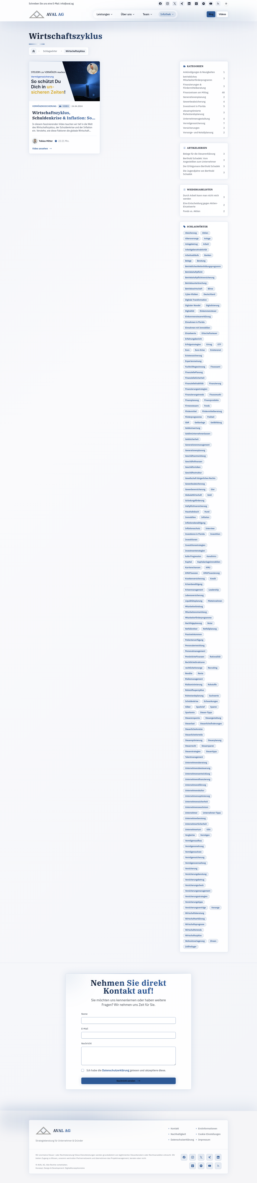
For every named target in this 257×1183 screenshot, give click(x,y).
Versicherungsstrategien (196, 896)
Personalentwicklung (194, 645)
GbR (187, 422)
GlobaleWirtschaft (193, 495)
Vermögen (204, 835)
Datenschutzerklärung (115, 1070)
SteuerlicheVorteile (194, 735)
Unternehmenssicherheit (196, 801)
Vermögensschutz (193, 852)
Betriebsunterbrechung (195, 283)
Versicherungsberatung (196, 874)
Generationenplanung (195, 450)
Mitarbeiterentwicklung (196, 612)
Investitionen (191, 539)
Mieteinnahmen (215, 601)
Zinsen (213, 941)
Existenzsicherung (193, 355)
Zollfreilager (190, 946)
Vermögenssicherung (44, 106)
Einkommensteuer (208, 311)
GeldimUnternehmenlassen (197, 433)
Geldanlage (200, 422)
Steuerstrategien (192, 751)
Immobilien (190, 517)
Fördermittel (191, 411)
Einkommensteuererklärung (198, 316)
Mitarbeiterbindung (194, 606)
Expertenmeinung (193, 361)
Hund (207, 511)
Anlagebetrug (191, 244)
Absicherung (191, 233)
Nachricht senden (128, 1080)
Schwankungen (211, 701)
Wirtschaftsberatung (194, 913)
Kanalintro (211, 556)
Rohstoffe (212, 684)
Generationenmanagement (197, 445)
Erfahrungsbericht (193, 339)
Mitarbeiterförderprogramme (198, 617)
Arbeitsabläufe (192, 255)
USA (208, 829)
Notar (209, 623)
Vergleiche (190, 835)
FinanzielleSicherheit (194, 378)
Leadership (214, 590)
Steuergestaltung (213, 718)
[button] (226, 4)
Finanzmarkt (215, 394)
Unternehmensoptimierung (197, 796)
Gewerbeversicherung (195, 489)
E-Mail (84, 1028)
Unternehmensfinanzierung (197, 779)
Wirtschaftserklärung (195, 919)
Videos (222, 14)
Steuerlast (190, 723)
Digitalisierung (212, 305)
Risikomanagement (194, 679)
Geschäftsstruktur (193, 472)
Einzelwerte (190, 333)
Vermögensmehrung (194, 846)
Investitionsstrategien (195, 545)
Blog (211, 14)
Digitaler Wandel (192, 305)
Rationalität (215, 656)
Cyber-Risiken (191, 294)
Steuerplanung (214, 740)
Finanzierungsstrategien (196, 389)
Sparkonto (190, 712)
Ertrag (209, 344)
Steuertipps (211, 751)
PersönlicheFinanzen (194, 656)
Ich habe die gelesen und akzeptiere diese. (126, 1070)
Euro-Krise (200, 350)
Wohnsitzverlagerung (195, 941)
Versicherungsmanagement (197, 891)
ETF (219, 344)
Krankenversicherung (195, 578)
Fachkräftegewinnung (195, 367)
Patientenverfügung (194, 640)
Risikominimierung (193, 684)
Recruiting (212, 668)
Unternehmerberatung (195, 818)
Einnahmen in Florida (195, 322)
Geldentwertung (192, 428)
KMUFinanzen (191, 573)
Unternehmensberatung (196, 762)
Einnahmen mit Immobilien (197, 327)
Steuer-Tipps (206, 712)
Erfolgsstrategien (193, 344)
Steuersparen (208, 746)
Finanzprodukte (211, 400)
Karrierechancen (192, 567)
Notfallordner (191, 629)
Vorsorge (215, 907)
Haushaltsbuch (192, 511)
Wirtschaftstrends (193, 930)
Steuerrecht (190, 746)
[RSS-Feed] (218, 3)
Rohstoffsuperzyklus (194, 690)
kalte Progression (193, 556)
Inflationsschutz (192, 528)
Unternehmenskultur (194, 790)
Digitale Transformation (196, 300)
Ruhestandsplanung (194, 695)
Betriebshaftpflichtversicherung (199, 277)
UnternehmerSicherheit (196, 824)
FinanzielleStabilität (194, 383)
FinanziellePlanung (194, 372)
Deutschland (209, 294)
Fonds (207, 406)
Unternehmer (191, 813)
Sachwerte (214, 695)
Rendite (188, 673)
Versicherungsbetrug (194, 879)
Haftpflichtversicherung (196, 506)
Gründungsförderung (194, 500)
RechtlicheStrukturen (195, 662)
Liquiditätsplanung (193, 601)
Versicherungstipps (194, 902)
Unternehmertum (193, 829)
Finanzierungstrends (194, 394)
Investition (215, 534)
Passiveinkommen (193, 634)
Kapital (188, 562)
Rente (200, 673)
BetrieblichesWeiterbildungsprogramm (203, 266)
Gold (209, 495)
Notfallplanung (210, 629)
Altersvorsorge (191, 238)
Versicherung (191, 868)
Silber (188, 707)
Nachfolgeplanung (193, 623)
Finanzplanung (192, 400)
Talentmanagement (194, 757)
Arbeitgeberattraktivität (196, 249)
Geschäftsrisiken (192, 467)
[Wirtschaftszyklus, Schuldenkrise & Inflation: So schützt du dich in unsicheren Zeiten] (64, 107)
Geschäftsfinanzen (193, 461)
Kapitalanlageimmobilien (208, 562)
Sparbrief (200, 707)
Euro (187, 350)
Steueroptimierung (193, 740)
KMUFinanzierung (211, 573)
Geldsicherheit (191, 439)
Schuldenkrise (191, 701)
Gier (213, 489)
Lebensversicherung (194, 595)
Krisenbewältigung (193, 584)
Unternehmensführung (195, 785)
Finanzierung (215, 383)
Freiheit (210, 417)
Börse (210, 288)
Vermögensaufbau (193, 840)
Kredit (213, 578)
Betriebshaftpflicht (193, 272)
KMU (208, 567)
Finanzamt (215, 367)
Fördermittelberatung (212, 411)
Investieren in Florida (195, 534)
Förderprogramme (193, 417)
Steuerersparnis (192, 718)
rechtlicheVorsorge (193, 668)
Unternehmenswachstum (196, 807)
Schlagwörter (50, 51)
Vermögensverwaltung (195, 863)
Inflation (205, 517)
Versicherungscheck (194, 885)
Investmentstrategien (195, 551)
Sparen (213, 707)
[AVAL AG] (46, 14)
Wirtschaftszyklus (193, 935)
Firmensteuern (192, 406)
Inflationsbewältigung (195, 523)
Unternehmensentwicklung (197, 774)
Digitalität (189, 311)
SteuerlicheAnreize (194, 729)
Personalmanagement (195, 651)
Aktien (205, 233)
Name (84, 1013)
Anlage (207, 238)
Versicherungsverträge (195, 907)
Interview (210, 528)
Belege (188, 261)
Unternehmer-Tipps (212, 813)
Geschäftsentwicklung (195, 456)
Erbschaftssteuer (209, 333)
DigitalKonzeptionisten (75, 1168)
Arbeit (206, 244)
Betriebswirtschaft (193, 288)
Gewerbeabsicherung (195, 484)
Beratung (201, 261)
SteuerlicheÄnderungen (211, 723)
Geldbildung (216, 422)
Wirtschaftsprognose (194, 924)
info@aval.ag (67, 3)
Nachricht (86, 1043)
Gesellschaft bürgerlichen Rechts (200, 478)
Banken (207, 255)
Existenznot (215, 350)
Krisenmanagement (194, 590)
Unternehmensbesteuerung (197, 768)
